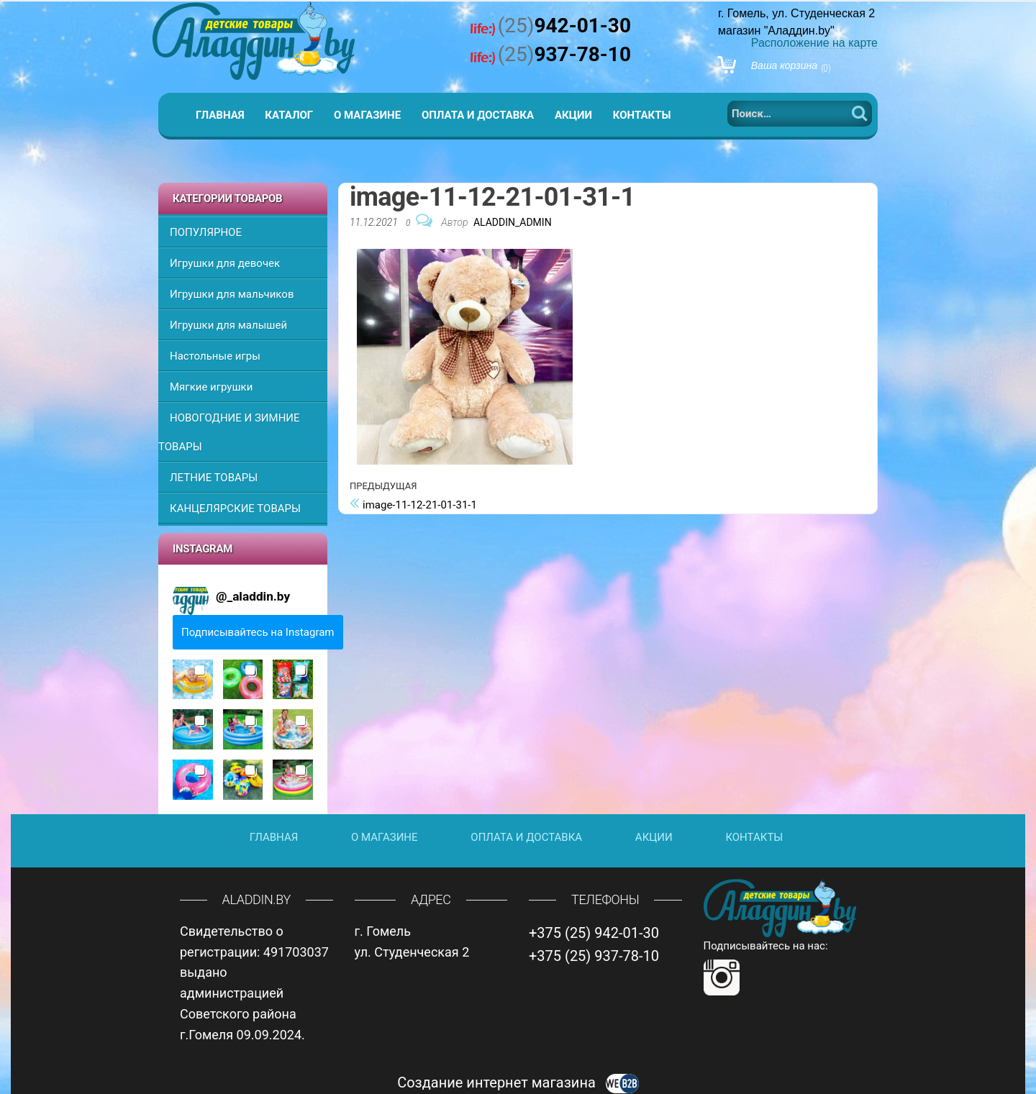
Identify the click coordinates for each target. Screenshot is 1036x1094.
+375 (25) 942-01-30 (594, 933)
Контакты (642, 115)
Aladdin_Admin (512, 222)
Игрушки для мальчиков (232, 294)
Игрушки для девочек (225, 263)
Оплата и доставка (478, 115)
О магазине (367, 115)
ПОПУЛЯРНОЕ (206, 232)
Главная (220, 115)
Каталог (289, 115)
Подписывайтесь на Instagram (258, 632)
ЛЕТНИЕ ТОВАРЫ (214, 477)
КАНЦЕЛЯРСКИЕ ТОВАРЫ (235, 508)
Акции (573, 115)
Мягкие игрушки (211, 386)
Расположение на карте (814, 43)
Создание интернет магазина (518, 1082)
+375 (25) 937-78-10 (594, 956)
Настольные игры (215, 356)
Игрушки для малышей (228, 325)
